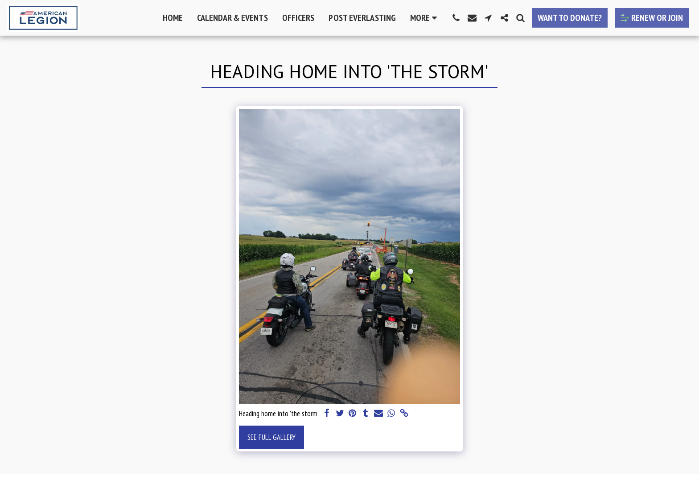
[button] (456, 17)
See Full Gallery (271, 437)
